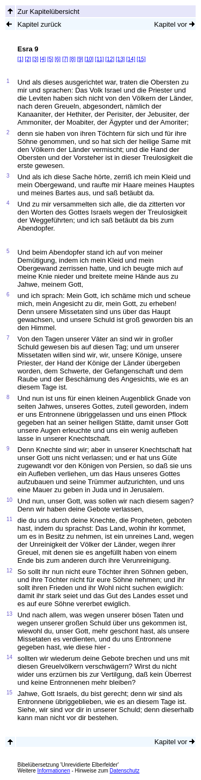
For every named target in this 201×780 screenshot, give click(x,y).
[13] (120, 59)
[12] (110, 59)
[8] (73, 59)
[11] (99, 59)
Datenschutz (125, 771)
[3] (35, 59)
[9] (80, 59)
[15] (141, 59)
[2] (28, 59)
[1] (20, 59)
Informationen (54, 771)
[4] (43, 59)
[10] (89, 59)
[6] (58, 59)
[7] (65, 59)
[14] (131, 59)
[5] (50, 59)
